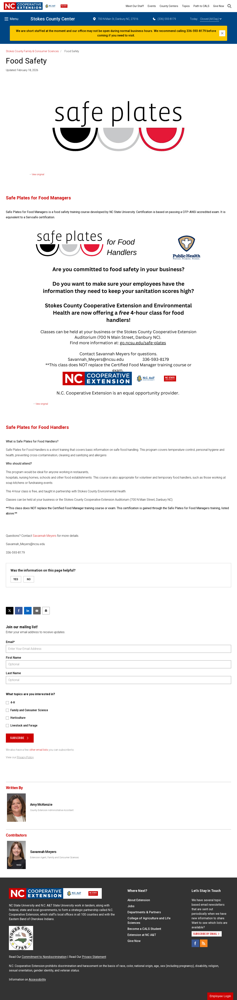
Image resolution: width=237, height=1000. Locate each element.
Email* (10, 642)
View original (38, 174)
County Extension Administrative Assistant (52, 810)
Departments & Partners (144, 912)
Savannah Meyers (44, 536)
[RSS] (203, 943)
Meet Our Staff (135, 6)
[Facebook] (195, 943)
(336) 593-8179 (164, 19)
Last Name (13, 673)
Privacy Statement (94, 957)
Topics (186, 6)
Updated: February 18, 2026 (22, 70)
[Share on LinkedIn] (28, 610)
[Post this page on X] (9, 610)
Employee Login (220, 996)
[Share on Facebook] (19, 610)
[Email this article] (37, 610)
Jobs (130, 906)
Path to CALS (201, 6)
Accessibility (37, 979)
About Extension (138, 900)
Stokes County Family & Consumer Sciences (32, 51)
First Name (13, 657)
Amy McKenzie (41, 804)
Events (152, 6)
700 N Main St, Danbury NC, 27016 (115, 19)
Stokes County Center (52, 19)
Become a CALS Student (144, 929)
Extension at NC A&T (141, 935)
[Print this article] (46, 610)
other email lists (38, 749)
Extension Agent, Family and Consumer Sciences (54, 857)
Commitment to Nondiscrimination (44, 957)
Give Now (218, 6)
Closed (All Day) (210, 18)
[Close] (222, 33)
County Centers (169, 6)
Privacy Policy (25, 757)
